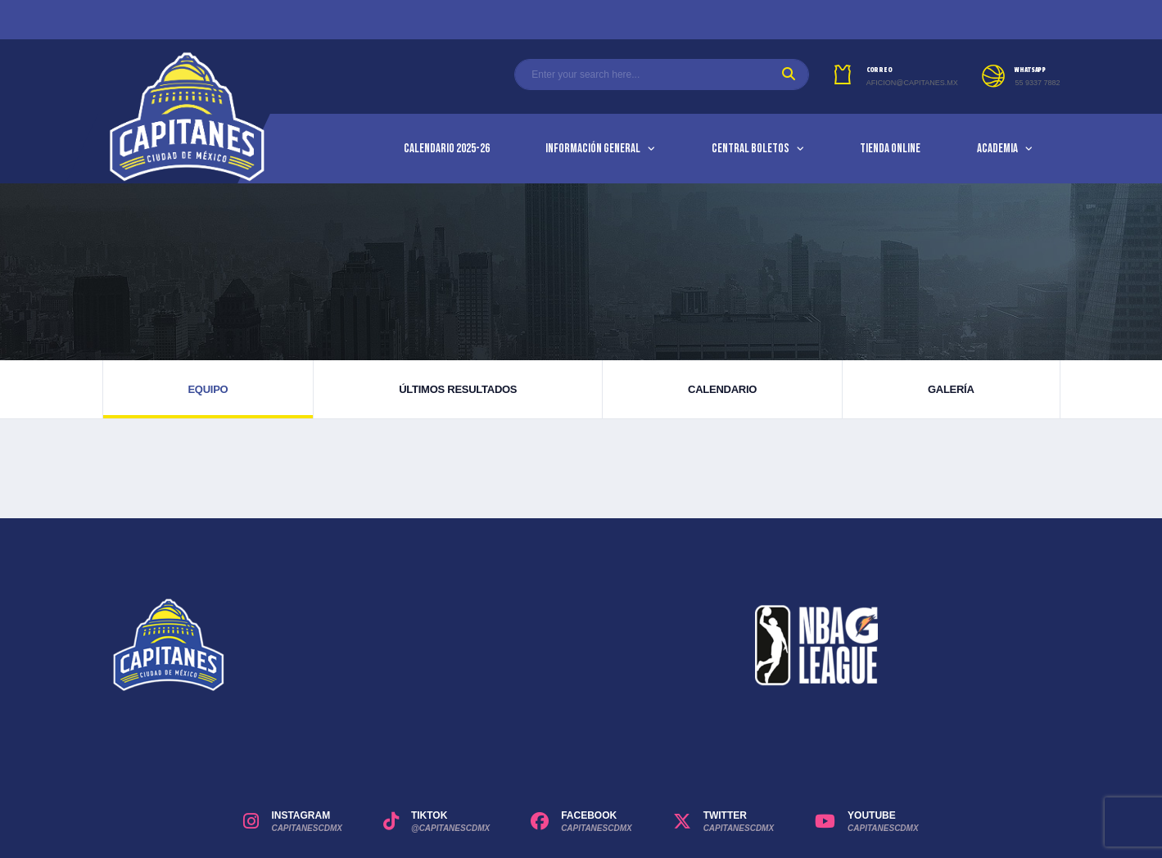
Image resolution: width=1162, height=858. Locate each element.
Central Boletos (750, 148)
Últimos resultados (458, 389)
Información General (592, 148)
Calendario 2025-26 (447, 148)
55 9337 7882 (1037, 83)
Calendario (722, 389)
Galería (951, 389)
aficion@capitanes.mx (912, 83)
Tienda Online (890, 148)
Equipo (208, 389)
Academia (997, 148)
